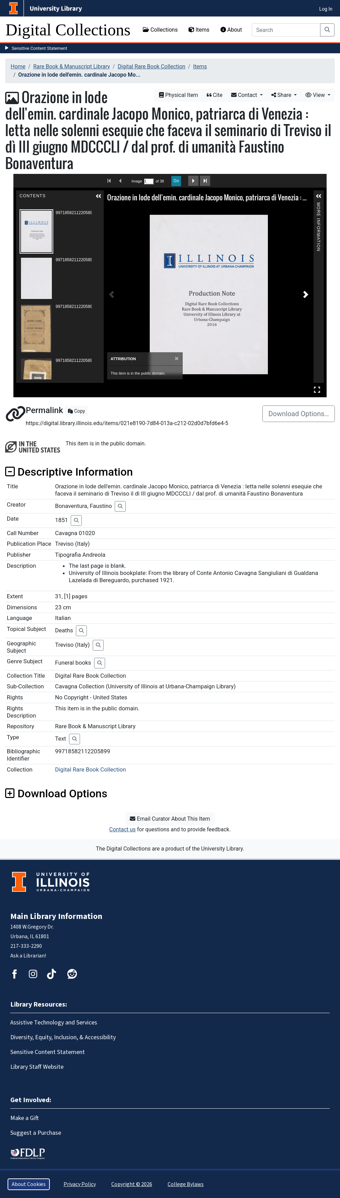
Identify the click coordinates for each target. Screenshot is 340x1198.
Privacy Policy (80, 1184)
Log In (325, 9)
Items (199, 29)
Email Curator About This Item (170, 819)
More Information (318, 205)
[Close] (177, 359)
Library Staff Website (37, 1067)
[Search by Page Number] (149, 181)
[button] (98, 196)
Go (176, 180)
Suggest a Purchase (35, 1133)
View (315, 95)
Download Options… (298, 414)
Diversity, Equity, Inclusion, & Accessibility (63, 1037)
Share (282, 95)
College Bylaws (186, 1184)
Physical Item (178, 95)
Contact (245, 95)
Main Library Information (56, 916)
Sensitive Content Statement (39, 48)
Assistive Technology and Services (53, 1022)
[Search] (286, 29)
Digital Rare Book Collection (151, 66)
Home (18, 66)
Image (137, 181)
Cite (215, 95)
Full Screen (317, 389)
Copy (76, 411)
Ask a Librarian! (28, 955)
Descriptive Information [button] (69, 471)
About (231, 29)
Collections (160, 29)
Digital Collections (68, 30)
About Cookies (29, 1184)
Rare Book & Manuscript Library (71, 66)
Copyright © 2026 (131, 1184)
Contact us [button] (122, 829)
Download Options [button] (56, 793)
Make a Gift (24, 1118)
